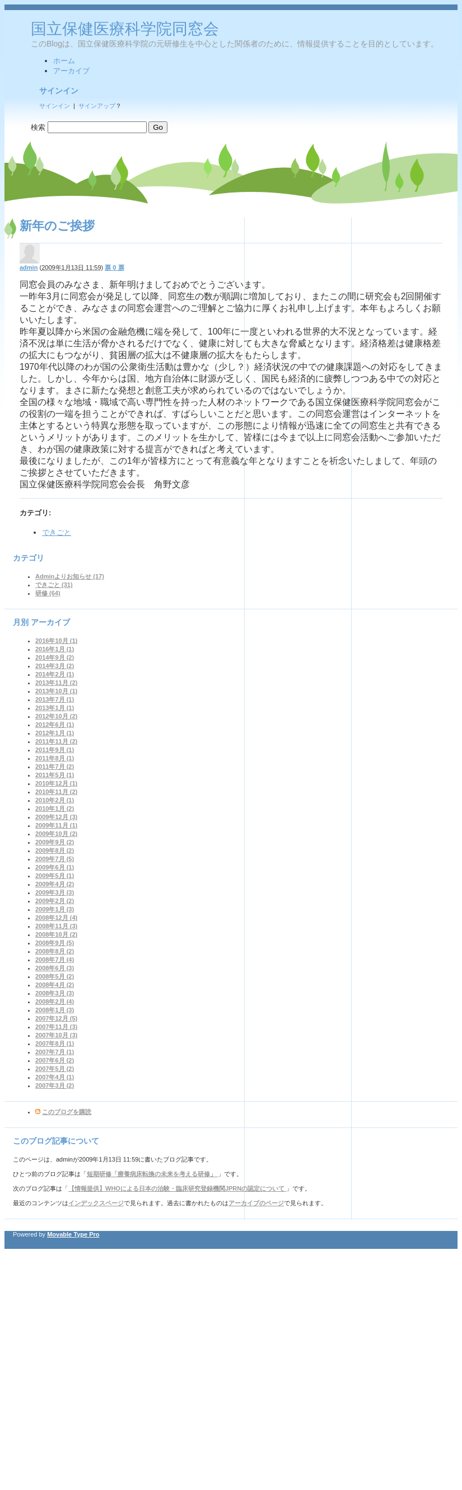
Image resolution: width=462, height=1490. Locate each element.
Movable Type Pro (73, 1234)
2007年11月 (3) (56, 1026)
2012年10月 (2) (56, 716)
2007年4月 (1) (54, 1077)
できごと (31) (54, 584)
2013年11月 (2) (56, 682)
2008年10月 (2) (56, 934)
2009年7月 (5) (54, 859)
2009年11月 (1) (56, 825)
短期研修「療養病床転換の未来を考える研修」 (152, 1174)
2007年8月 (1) (54, 1043)
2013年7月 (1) (54, 699)
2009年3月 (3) (54, 892)
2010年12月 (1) (56, 783)
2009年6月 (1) (54, 867)
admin (29, 267)
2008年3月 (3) (54, 993)
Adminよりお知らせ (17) (69, 576)
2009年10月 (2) (56, 833)
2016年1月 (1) (54, 649)
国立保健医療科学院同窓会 (125, 28)
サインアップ (96, 105)
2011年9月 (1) (54, 749)
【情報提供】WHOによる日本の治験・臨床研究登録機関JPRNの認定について (177, 1188)
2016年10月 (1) (56, 640)
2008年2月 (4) (54, 1001)
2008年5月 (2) (54, 976)
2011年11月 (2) (56, 741)
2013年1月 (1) (54, 707)
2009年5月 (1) (54, 875)
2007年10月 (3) (56, 1035)
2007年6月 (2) (54, 1060)
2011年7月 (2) (54, 766)
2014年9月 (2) (54, 657)
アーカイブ (71, 71)
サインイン (54, 105)
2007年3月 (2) (54, 1085)
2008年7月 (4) (54, 959)
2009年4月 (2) (54, 884)
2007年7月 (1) (54, 1052)
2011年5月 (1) (54, 775)
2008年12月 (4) (56, 917)
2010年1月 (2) (54, 808)
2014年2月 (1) (54, 674)
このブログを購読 (66, 1111)
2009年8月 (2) (54, 850)
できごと (56, 532)
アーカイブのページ (256, 1203)
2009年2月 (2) (54, 900)
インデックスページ (96, 1203)
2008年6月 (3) (54, 968)
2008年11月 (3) (56, 926)
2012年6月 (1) (54, 724)
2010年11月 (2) (56, 791)
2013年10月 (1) (56, 691)
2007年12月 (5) (56, 1018)
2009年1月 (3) (54, 909)
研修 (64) (47, 593)
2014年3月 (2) (54, 665)
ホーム (64, 61)
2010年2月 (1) (54, 800)
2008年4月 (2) (54, 984)
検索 (38, 127)
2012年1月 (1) (54, 733)
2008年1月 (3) (54, 1010)
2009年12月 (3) (56, 817)
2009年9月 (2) (54, 842)
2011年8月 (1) (54, 758)
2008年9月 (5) (54, 942)
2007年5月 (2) (54, 1068)
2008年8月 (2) (54, 951)
